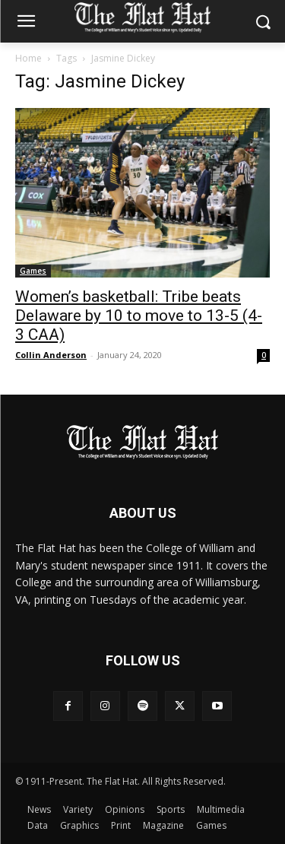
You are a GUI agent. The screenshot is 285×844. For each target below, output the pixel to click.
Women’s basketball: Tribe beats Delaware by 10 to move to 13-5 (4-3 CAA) (138, 315)
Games (33, 270)
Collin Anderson (51, 354)
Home (28, 58)
